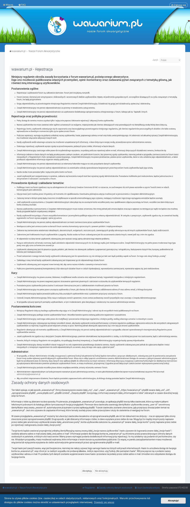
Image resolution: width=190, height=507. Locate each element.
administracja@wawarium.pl (28, 374)
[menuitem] (22, 4)
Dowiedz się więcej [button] (104, 502)
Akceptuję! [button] (173, 500)
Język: (155, 59)
